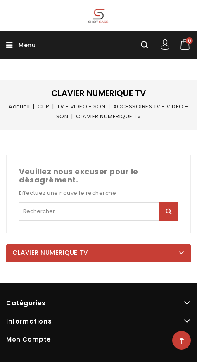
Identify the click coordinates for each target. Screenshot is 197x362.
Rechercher (168, 211)
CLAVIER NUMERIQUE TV (50, 252)
